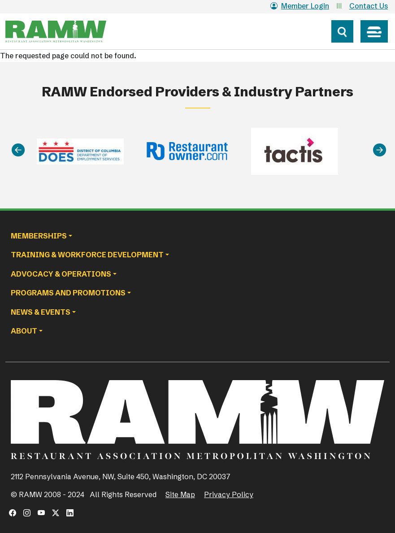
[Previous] (18, 150)
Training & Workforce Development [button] (87, 254)
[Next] (379, 150)
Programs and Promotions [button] (68, 292)
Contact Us (368, 5)
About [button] (24, 330)
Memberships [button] (39, 235)
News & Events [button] (40, 312)
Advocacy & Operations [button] (61, 273)
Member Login (299, 5)
